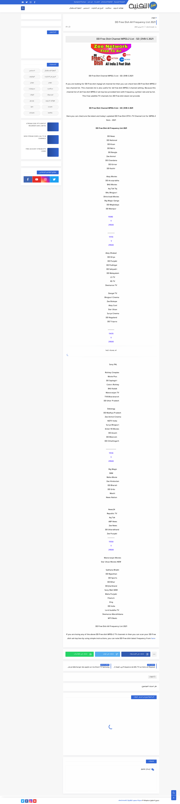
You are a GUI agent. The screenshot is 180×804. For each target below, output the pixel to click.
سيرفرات (32, 89)
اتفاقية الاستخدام (107, 2)
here (153, 639)
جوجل (32, 83)
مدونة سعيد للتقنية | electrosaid (130, 800)
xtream (31, 113)
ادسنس (86, 8)
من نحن (90, 2)
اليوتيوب (32, 77)
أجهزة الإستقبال (75, 8)
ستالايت (108, 8)
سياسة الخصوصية (80, 2)
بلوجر (50, 83)
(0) (68, 27)
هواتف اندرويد (118, 8)
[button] (135, 654)
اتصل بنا (97, 2)
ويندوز (32, 101)
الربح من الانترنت (97, 8)
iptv (32, 107)
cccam (50, 107)
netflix (50, 113)
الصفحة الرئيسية (119, 2)
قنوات (153, 18)
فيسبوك (50, 95)
